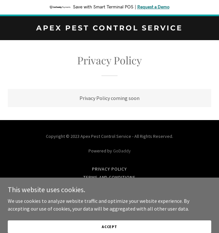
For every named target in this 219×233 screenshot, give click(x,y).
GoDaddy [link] (122, 151)
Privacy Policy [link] (109, 169)
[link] (109, 28)
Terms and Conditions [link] (109, 177)
